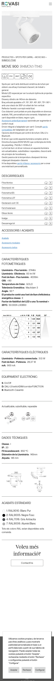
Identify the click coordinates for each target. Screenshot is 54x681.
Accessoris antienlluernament (14, 121)
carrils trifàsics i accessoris (28, 163)
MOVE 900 (40, 57)
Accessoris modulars (11, 243)
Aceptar (13, 670)
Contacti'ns (27, 562)
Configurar (40, 670)
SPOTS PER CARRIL (25, 57)
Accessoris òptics (9, 247)
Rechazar (27, 670)
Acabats (5, 238)
